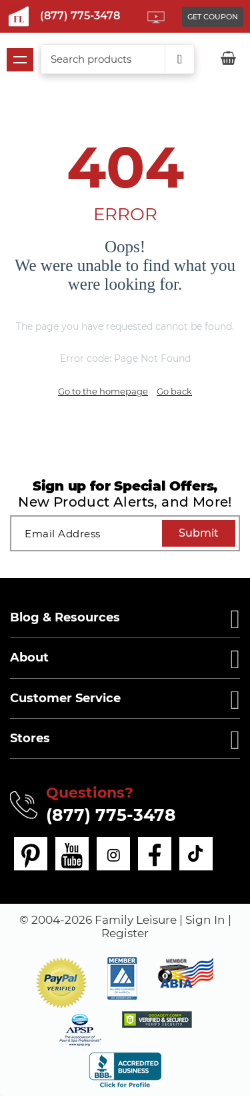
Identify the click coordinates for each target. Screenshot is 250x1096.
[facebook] (154, 853)
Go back (174, 391)
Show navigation (20, 59)
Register (125, 933)
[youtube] (72, 853)
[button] (61, 983)
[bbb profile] (125, 1069)
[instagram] (113, 853)
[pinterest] (30, 853)
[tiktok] (196, 853)
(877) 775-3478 (80, 15)
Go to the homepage (103, 391)
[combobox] (117, 59)
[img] (157, 1019)
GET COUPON (212, 16)
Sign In (205, 919)
